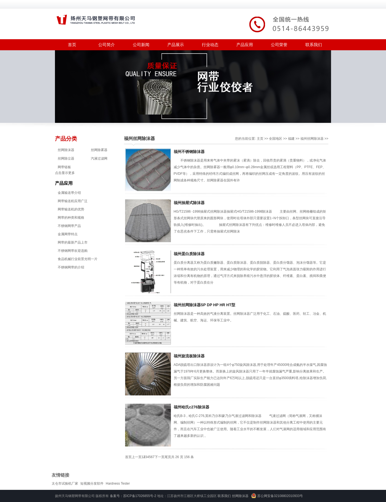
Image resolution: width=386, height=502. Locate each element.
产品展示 (175, 44)
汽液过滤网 (99, 158)
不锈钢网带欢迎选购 (73, 251)
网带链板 (64, 167)
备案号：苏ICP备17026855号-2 (133, 496)
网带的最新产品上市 (73, 242)
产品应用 (244, 44)
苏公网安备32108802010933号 (280, 496)
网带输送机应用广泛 (73, 201)
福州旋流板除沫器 (189, 356)
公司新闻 (141, 44)
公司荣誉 (279, 44)
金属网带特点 (68, 234)
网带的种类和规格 (71, 218)
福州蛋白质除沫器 (189, 254)
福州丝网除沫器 (139, 138)
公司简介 (106, 44)
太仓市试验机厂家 (65, 483)
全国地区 (275, 139)
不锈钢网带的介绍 (71, 267)
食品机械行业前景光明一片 (77, 259)
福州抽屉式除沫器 (189, 202)
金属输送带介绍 (69, 193)
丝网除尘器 (66, 158)
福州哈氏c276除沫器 (191, 407)
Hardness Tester (118, 483)
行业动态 (210, 44)
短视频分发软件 (92, 483)
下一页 (160, 457)
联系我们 (313, 44)
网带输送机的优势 (71, 209)
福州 (303, 139)
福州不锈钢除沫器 (189, 151)
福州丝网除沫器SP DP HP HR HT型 (204, 305)
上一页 (137, 457)
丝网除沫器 (66, 150)
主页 (260, 139)
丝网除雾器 (99, 150)
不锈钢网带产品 (69, 226)
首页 (72, 44)
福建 (291, 139)
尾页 (168, 457)
